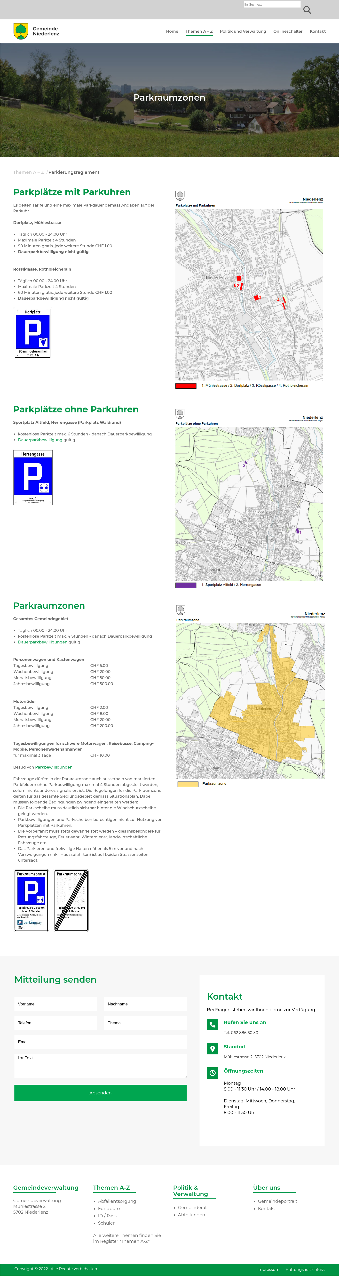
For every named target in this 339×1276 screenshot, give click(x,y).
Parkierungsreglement (74, 172)
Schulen (107, 1223)
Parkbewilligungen (53, 767)
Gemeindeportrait (277, 1201)
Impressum (268, 1269)
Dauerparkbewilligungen (43, 642)
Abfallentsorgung (117, 1201)
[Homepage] (36, 39)
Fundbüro (109, 1208)
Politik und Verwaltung (243, 31)
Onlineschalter (288, 31)
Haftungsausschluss (305, 1269)
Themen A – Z (199, 31)
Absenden (100, 1093)
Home (172, 31)
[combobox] (272, 4)
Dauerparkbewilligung (40, 440)
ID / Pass (107, 1216)
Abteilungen (191, 1215)
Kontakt (318, 31)
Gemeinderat (192, 1207)
